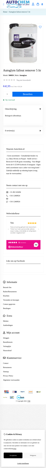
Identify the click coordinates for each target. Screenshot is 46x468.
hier (15, 449)
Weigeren (33, 455)
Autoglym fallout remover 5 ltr (19, 12)
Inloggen (6, 325)
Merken (5, 308)
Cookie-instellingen (23, 463)
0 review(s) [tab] (23, 118)
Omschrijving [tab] (23, 109)
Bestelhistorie (8, 329)
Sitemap (6, 359)
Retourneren (7, 355)
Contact (5, 350)
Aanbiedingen (8, 312)
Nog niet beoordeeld (24, 80)
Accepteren (13, 455)
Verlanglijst (7, 333)
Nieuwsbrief (7, 338)
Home (5, 12)
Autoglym (23, 75)
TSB (28, 388)
